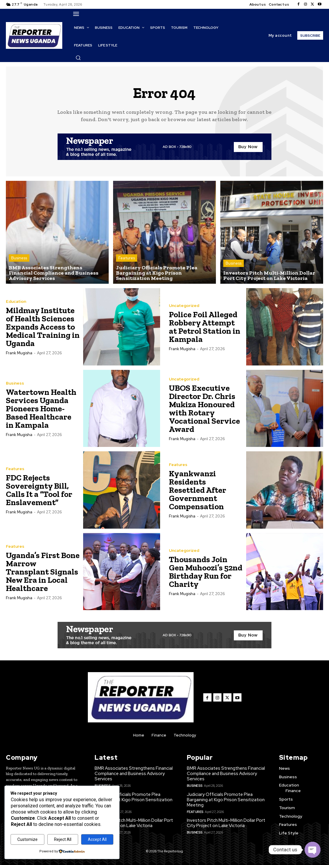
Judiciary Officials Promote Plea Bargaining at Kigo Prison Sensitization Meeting (133, 799)
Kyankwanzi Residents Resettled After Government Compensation (197, 490)
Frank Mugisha (19, 352)
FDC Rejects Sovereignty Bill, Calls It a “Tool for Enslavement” (39, 490)
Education (16, 301)
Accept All (97, 839)
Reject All (62, 839)
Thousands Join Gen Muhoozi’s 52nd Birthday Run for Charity (205, 572)
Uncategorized (184, 305)
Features (126, 258)
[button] (78, 57)
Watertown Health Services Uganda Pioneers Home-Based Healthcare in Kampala (41, 408)
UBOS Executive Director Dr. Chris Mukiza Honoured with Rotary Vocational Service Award (204, 408)
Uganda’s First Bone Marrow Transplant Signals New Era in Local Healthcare (43, 571)
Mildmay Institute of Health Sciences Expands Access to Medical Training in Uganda (43, 326)
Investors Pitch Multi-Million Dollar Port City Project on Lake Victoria (134, 823)
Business (19, 258)
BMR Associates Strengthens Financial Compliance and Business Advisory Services (134, 773)
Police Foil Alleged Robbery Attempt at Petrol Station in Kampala (204, 327)
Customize (27, 839)
